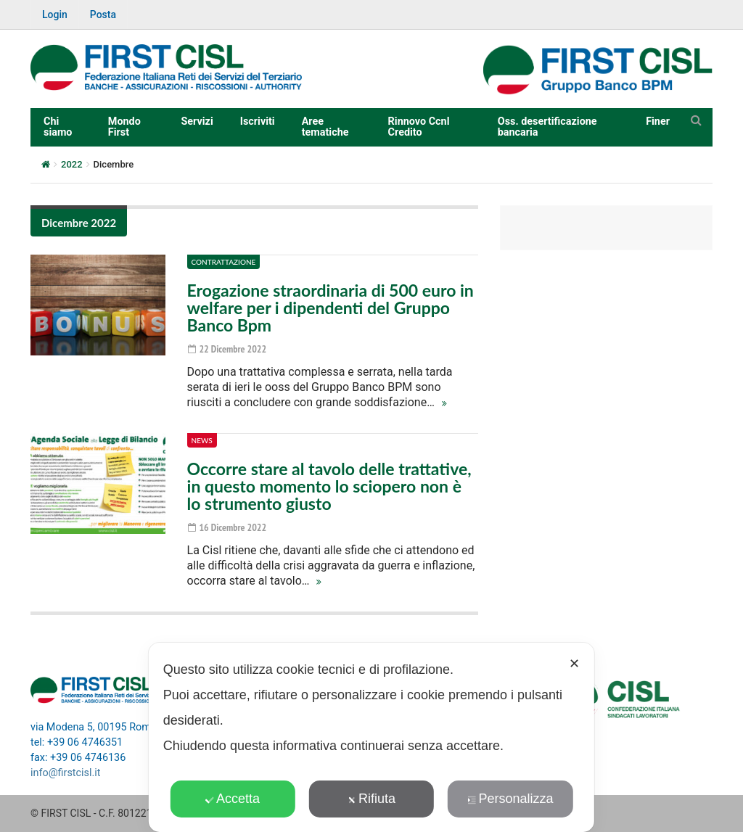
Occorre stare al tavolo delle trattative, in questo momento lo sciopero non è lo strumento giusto (329, 486)
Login (54, 14)
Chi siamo (58, 126)
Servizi (197, 121)
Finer (658, 121)
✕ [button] (574, 663)
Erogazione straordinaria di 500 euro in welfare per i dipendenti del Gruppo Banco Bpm (330, 307)
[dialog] (371, 737)
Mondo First (124, 126)
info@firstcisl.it (65, 773)
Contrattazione (224, 262)
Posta (103, 14)
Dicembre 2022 (78, 222)
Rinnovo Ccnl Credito (419, 126)
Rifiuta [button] (371, 798)
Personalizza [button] (510, 798)
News (202, 440)
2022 (72, 164)
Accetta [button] (232, 798)
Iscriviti (257, 121)
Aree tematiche (325, 126)
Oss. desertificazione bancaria (547, 126)
